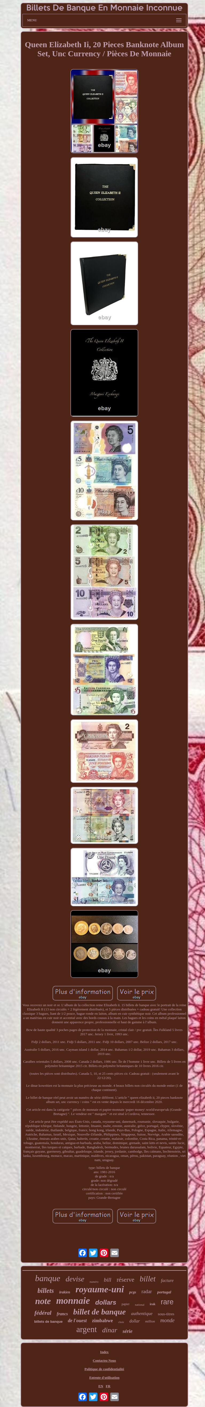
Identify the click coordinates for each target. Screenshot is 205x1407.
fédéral (43, 1312)
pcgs (132, 1292)
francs (62, 1314)
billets (46, 1290)
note (43, 1301)
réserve (125, 1279)
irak (152, 1304)
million (150, 1321)
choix (121, 1322)
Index (104, 1352)
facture (167, 1280)
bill (107, 1280)
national (139, 1304)
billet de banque (99, 1311)
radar (146, 1291)
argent (86, 1329)
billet (148, 1278)
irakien (64, 1292)
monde (167, 1320)
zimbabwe (102, 1320)
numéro (94, 1281)
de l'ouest (77, 1320)
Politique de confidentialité (104, 1369)
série (127, 1331)
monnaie (73, 1301)
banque (47, 1278)
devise (75, 1279)
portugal (164, 1292)
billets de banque (48, 1322)
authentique (141, 1313)
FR (108, 1386)
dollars (105, 1302)
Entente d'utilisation (104, 1378)
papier (126, 1304)
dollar (134, 1321)
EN (100, 1386)
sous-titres (166, 1314)
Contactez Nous (104, 1360)
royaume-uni (100, 1289)
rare (167, 1302)
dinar (109, 1330)
